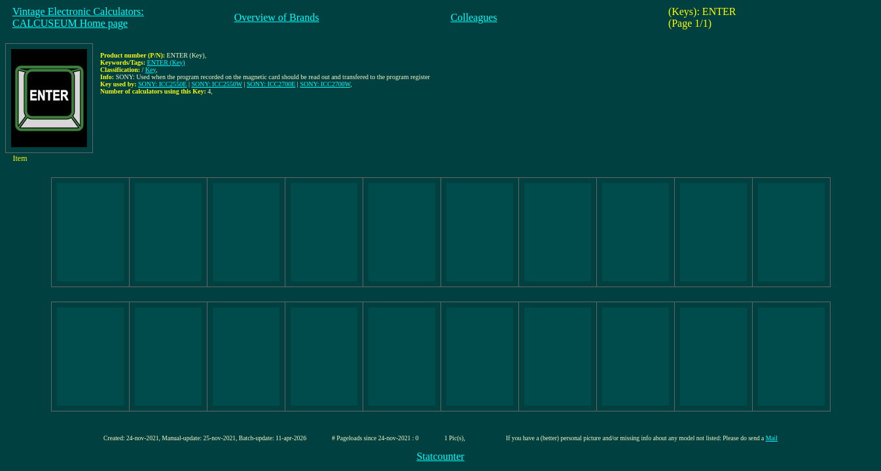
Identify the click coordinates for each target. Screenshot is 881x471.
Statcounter (441, 456)
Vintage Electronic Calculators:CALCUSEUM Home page (78, 17)
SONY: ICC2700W (325, 84)
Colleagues (473, 17)
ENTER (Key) (166, 62)
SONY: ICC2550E (162, 84)
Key (150, 69)
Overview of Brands (276, 17)
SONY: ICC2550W (216, 84)
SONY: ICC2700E (271, 84)
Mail (772, 438)
